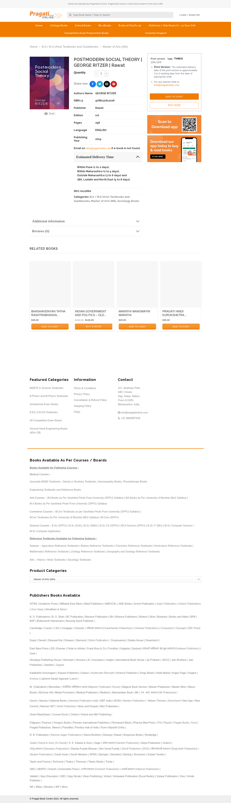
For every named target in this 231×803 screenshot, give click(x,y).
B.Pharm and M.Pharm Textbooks (49, 396)
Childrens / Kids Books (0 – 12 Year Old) (172, 25)
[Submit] (70, 15)
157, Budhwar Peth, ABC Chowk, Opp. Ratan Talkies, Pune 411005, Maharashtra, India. (129, 396)
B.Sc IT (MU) (155, 525)
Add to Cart (174, 96)
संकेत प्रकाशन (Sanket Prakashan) (120, 743)
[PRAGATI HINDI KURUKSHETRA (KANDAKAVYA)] (181, 285)
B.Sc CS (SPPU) (109, 525)
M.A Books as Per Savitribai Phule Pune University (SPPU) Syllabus (68, 503)
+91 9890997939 (129, 418)
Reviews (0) (87, 231)
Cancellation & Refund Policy (90, 400)
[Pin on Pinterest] (114, 84)
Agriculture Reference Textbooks (60, 545)
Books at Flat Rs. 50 (130, 25)
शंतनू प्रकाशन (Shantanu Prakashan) (49, 748)
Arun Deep (37, 609)
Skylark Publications (41, 754)
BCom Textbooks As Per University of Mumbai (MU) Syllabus (64, 517)
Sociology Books (128, 201)
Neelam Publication (134, 700)
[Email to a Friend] (107, 84)
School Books (83, 25)
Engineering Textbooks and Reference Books (55, 489)
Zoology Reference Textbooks (88, 551)
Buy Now (174, 105)
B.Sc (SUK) (75, 525)
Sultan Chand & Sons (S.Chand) (48, 743)
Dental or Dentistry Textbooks (79, 481)
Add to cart (49, 326)
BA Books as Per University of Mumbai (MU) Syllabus (156, 497)
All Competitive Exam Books (46, 420)
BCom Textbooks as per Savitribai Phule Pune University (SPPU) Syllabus (97, 511)
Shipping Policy (82, 406)
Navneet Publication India (83, 700)
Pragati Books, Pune (185, 722)
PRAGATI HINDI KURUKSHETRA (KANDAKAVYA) (173, 313)
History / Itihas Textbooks (51, 559)
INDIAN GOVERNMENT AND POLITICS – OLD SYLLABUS (90, 313)
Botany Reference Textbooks (97, 545)
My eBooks (104, 25)
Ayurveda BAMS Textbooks (45, 481)
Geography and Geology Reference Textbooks (133, 551)
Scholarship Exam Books (44, 404)
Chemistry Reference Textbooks (134, 545)
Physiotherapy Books (135, 481)
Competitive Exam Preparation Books (86, 33)
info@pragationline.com (98, 148)
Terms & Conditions (85, 388)
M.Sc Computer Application (45, 531)
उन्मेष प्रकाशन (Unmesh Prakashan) (100, 769)
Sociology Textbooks (79, 559)
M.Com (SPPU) (110, 517)
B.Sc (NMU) (91, 525)
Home (39, 25)
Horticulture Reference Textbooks (173, 545)
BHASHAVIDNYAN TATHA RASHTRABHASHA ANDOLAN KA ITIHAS (48, 313)
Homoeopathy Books (110, 481)
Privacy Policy (82, 394)
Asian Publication (166, 603)
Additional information (87, 221)
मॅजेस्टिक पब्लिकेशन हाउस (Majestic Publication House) (91, 687)
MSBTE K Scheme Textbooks (46, 388)
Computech (167, 628)
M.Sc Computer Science (178, 525)
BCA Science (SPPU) (133, 525)
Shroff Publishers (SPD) (135, 748)
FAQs (77, 412)
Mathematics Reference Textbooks (49, 551)
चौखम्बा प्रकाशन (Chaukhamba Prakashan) (109, 628)
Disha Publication (98, 640)
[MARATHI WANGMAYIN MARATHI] (137, 285)
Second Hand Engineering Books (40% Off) (49, 430)
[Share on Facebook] (93, 84)
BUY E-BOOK (94, 326)
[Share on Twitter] (100, 84)
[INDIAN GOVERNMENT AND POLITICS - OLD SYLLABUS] (93, 285)
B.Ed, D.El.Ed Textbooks (44, 412)
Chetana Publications (146, 628)
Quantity (80, 72)
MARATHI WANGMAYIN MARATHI (134, 313)
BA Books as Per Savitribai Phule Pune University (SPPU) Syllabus (85, 497)
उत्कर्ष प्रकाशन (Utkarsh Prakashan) (140, 769)
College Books (59, 25)
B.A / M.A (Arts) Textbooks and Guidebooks (70, 46)
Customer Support (156, 33)
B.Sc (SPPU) (59, 525)
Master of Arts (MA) (115, 46)
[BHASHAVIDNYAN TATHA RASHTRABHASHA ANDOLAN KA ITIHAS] (50, 285)
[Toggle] (138, 156)
